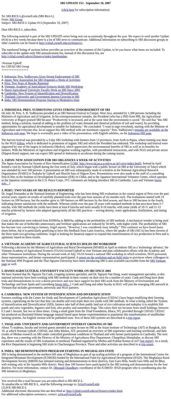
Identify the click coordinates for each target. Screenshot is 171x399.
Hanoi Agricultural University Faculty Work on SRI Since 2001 (42, 90)
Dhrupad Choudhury (66, 367)
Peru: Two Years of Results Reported (26, 83)
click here (68, 9)
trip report (133, 317)
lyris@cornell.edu (88, 384)
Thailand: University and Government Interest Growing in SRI (41, 96)
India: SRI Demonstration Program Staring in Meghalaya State (41, 100)
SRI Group (16, 19)
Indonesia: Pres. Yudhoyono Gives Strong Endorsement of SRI (41, 76)
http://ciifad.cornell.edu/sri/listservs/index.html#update (34, 56)
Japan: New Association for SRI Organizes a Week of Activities (42, 79)
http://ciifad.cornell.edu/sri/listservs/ (60, 43)
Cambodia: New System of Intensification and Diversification (41, 93)
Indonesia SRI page (139, 133)
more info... (63, 284)
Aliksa (20, 143)
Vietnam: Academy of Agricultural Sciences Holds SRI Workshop (43, 86)
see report (146, 341)
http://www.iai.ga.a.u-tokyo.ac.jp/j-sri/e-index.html (110, 163)
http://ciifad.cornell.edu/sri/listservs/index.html (94, 390)
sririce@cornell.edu (69, 394)
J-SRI (74, 163)
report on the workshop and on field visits (104, 257)
